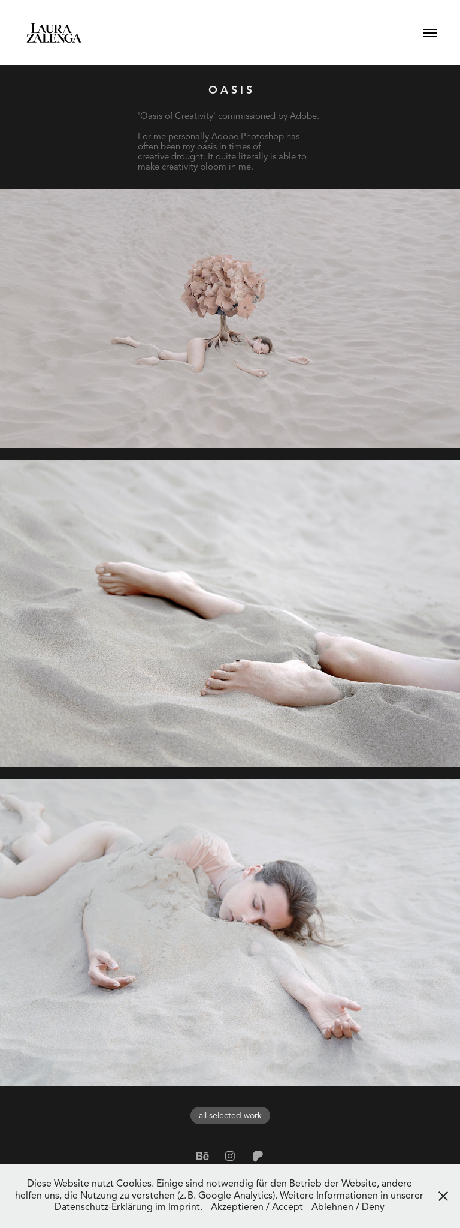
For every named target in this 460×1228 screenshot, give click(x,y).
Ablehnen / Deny (348, 1207)
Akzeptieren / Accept (257, 1207)
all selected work (230, 1115)
